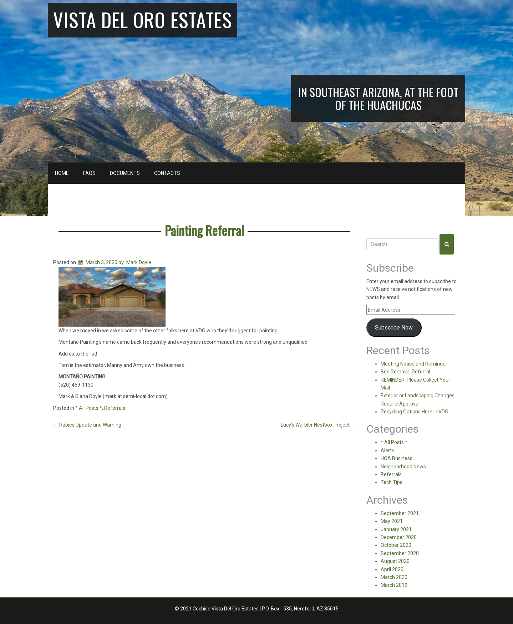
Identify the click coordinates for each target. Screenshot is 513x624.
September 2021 (400, 513)
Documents (125, 173)
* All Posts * (88, 408)
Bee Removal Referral (405, 371)
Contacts (167, 173)
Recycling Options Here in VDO (414, 411)
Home (62, 173)
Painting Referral (204, 230)
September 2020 (400, 553)
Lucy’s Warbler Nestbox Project (318, 425)
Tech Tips (391, 482)
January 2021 (396, 529)
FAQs (89, 173)
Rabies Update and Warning (87, 425)
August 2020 (395, 561)
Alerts (387, 450)
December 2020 (399, 537)
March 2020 (394, 577)
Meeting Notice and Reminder (414, 364)
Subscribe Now (394, 327)
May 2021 (392, 521)
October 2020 (396, 545)
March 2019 (394, 585)
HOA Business (396, 458)
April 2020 (392, 569)
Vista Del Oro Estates (142, 19)
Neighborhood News (403, 466)
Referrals (114, 408)
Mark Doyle (138, 262)
